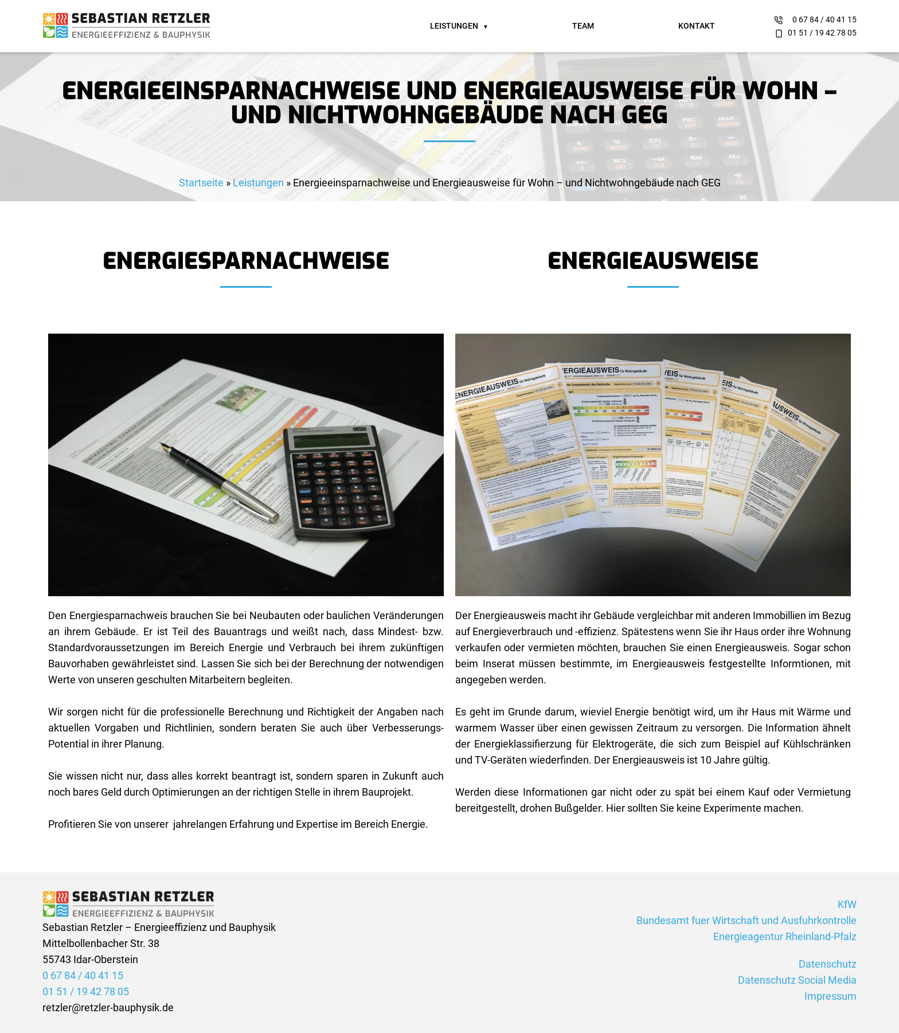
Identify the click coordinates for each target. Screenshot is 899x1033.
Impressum (830, 996)
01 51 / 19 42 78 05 (822, 32)
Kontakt (696, 25)
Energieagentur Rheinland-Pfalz (785, 936)
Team (583, 25)
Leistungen (454, 25)
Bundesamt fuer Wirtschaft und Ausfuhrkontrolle (746, 920)
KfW (847, 904)
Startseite (201, 183)
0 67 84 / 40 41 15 (824, 19)
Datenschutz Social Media (797, 980)
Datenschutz (828, 964)
